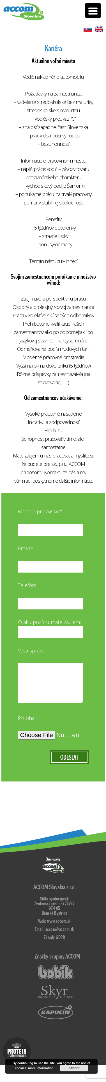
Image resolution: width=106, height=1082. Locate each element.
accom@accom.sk (59, 929)
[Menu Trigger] (93, 10)
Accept (74, 1068)
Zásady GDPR (54, 937)
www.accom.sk (59, 921)
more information (40, 1068)
